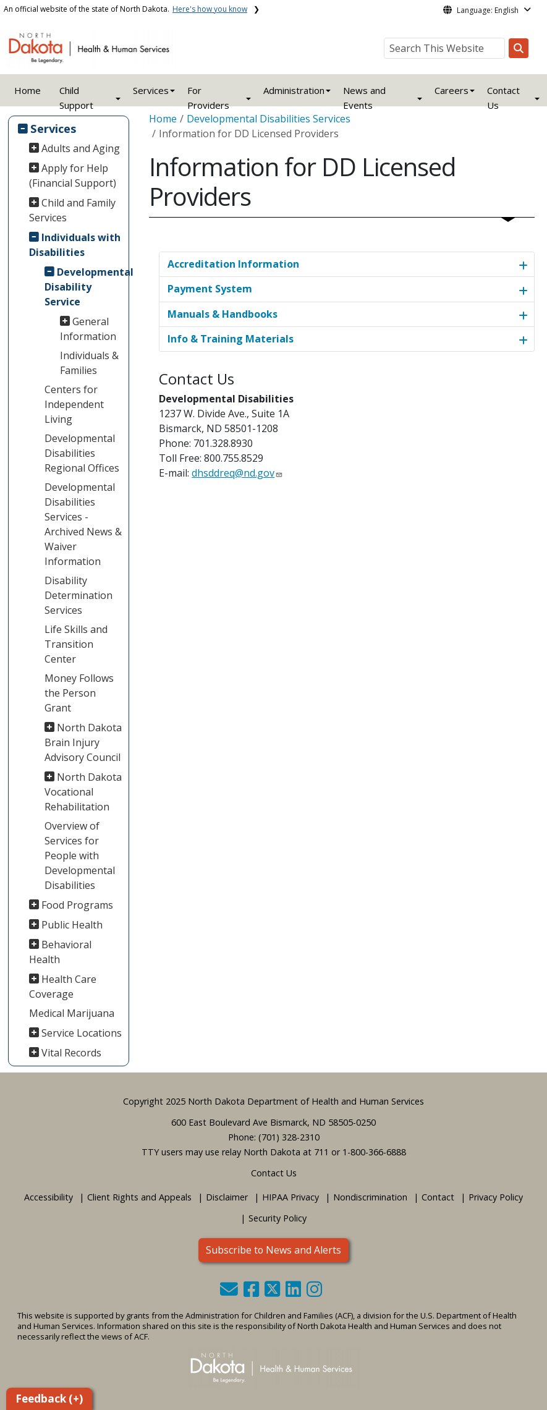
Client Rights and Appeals (139, 1197)
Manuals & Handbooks (222, 314)
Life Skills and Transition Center (76, 644)
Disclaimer (227, 1197)
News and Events (364, 97)
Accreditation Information (233, 264)
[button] (230, 1292)
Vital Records (71, 1053)
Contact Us (274, 1173)
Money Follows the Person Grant (79, 693)
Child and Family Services (72, 210)
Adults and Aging (80, 148)
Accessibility (48, 1197)
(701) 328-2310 (289, 1137)
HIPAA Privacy (290, 1197)
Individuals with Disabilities (75, 245)
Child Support (76, 97)
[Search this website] (518, 48)
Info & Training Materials (230, 339)
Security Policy (277, 1218)
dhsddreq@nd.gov (233, 473)
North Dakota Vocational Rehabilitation (83, 791)
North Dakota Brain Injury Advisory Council (83, 742)
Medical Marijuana (71, 1013)
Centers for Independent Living (74, 404)
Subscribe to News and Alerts (273, 1250)
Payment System (209, 288)
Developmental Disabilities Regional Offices (82, 453)
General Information (88, 329)
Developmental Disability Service (85, 286)
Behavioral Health (60, 952)
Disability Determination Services (78, 595)
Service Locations (81, 1033)
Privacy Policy (496, 1197)
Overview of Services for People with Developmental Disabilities (80, 855)
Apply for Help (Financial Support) (72, 175)
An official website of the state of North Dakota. (125, 9)
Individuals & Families (89, 363)
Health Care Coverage (63, 986)
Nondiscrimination (370, 1197)
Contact (438, 1197)
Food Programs (77, 905)
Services (53, 128)
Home (27, 90)
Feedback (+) (49, 1398)
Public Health (72, 925)
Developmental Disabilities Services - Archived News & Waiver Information (83, 524)
